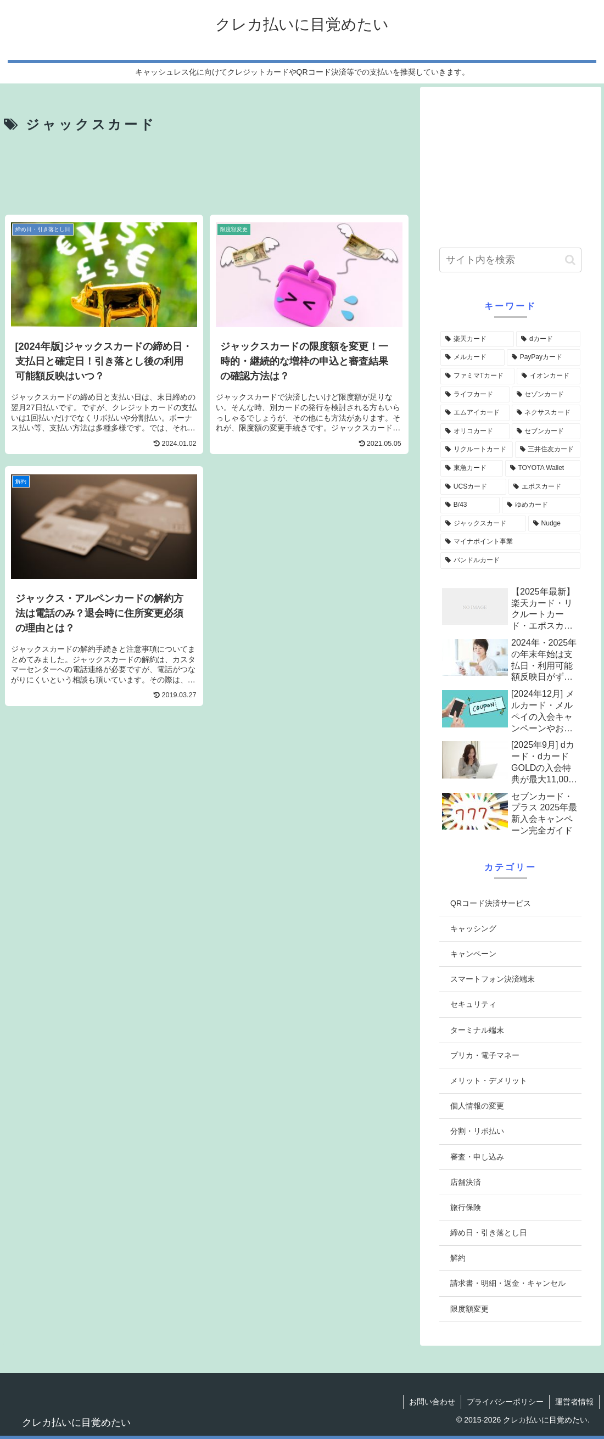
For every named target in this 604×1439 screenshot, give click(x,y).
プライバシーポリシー (505, 1401)
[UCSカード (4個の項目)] (473, 487)
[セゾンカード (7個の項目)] (546, 395)
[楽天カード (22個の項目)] (477, 339)
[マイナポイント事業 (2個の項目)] (510, 542)
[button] (570, 260)
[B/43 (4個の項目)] (470, 505)
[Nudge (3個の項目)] (554, 524)
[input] (510, 260)
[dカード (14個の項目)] (548, 339)
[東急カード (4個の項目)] (471, 468)
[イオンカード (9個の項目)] (548, 376)
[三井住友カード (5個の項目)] (548, 449)
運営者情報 (574, 1401)
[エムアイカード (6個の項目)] (475, 413)
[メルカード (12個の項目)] (472, 357)
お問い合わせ (432, 1401)
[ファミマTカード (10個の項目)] (477, 376)
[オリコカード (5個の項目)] (475, 431)
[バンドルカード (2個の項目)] (510, 560)
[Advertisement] (207, 175)
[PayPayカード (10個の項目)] (543, 357)
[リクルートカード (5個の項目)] (476, 449)
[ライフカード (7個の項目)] (475, 395)
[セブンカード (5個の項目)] (546, 431)
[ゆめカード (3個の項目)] (541, 505)
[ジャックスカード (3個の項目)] (483, 524)
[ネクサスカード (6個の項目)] (546, 413)
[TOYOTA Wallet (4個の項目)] (542, 468)
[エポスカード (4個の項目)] (544, 487)
